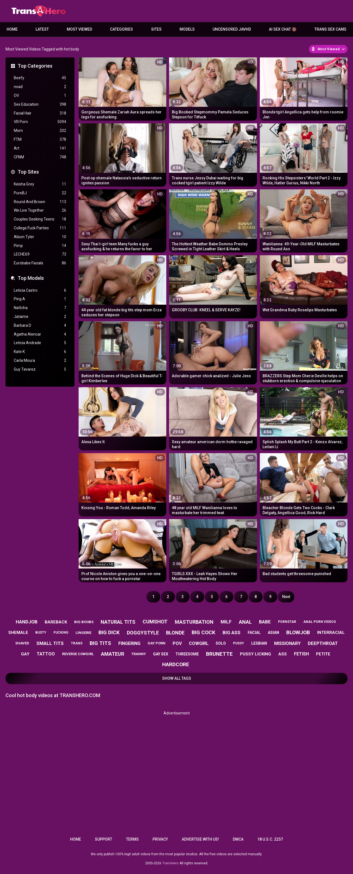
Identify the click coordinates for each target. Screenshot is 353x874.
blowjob (298, 632)
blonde (175, 633)
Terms (132, 839)
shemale (18, 632)
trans (76, 643)
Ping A (40, 299)
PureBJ (40, 193)
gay (25, 654)
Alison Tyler (40, 237)
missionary (287, 643)
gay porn (156, 643)
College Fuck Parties (40, 228)
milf (226, 622)
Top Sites (28, 172)
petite (323, 654)
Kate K (40, 351)
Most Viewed (79, 29)
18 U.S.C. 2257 (270, 839)
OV (40, 95)
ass (282, 654)
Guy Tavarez (40, 369)
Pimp (40, 245)
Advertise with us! (200, 839)
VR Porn (40, 121)
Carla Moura (40, 360)
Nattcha (40, 307)
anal (245, 622)
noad (40, 86)
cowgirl (198, 643)
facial (254, 632)
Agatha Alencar (40, 334)
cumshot (155, 621)
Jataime (40, 316)
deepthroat (323, 643)
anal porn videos (319, 622)
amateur (112, 654)
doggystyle (143, 633)
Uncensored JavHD (232, 29)
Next (286, 596)
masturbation (194, 622)
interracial (331, 632)
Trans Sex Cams (330, 29)
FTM (40, 139)
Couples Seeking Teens (40, 219)
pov (177, 643)
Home (12, 29)
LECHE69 (40, 254)
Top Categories (35, 66)
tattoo (46, 654)
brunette (219, 654)
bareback (56, 622)
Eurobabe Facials (40, 263)
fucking (61, 632)
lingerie (83, 633)
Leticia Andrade (40, 343)
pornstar (287, 622)
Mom (40, 130)
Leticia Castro (40, 290)
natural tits (118, 622)
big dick (109, 632)
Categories (121, 29)
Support (103, 839)
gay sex (160, 654)
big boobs (83, 622)
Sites (156, 29)
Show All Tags (176, 678)
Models (187, 29)
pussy (238, 643)
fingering (129, 643)
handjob (27, 622)
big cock (203, 632)
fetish (301, 654)
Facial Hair (40, 113)
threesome (187, 654)
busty (40, 632)
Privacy (160, 839)
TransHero (170, 863)
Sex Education (40, 104)
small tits (50, 643)
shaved (22, 643)
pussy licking (255, 654)
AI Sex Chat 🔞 (282, 29)
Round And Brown (40, 202)
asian (273, 632)
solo (221, 643)
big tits (100, 643)
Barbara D (40, 325)
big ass (231, 632)
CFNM (40, 157)
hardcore (175, 664)
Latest (42, 29)
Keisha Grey (40, 184)
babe (265, 622)
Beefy (40, 78)
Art (40, 148)
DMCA (238, 839)
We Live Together (40, 210)
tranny (138, 654)
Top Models (31, 278)
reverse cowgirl (78, 654)
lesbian (259, 643)
